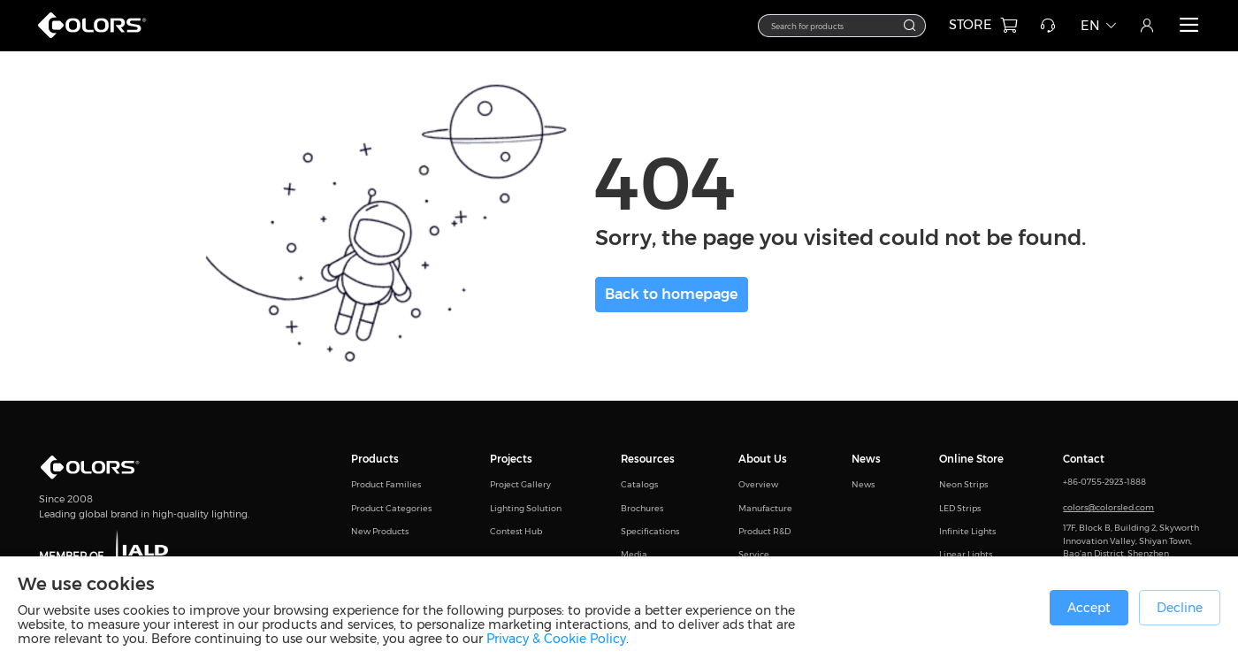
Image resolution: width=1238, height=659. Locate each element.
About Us (762, 459)
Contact (1083, 459)
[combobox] (842, 25)
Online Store (971, 459)
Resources (648, 459)
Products (375, 459)
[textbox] (833, 24)
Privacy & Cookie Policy (556, 639)
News (866, 459)
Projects (511, 459)
